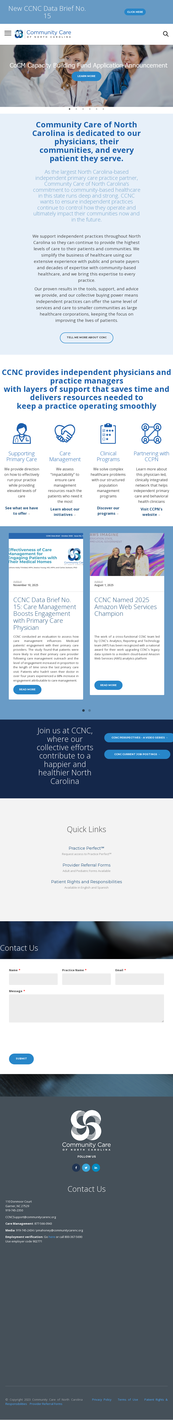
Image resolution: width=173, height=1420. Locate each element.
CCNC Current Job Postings (137, 754)
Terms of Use (128, 1399)
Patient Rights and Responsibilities (86, 881)
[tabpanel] (86, 76)
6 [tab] (103, 109)
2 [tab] (76, 109)
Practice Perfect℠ (86, 848)
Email (119, 970)
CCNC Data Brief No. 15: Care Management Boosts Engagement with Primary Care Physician (44, 613)
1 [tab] (69, 109)
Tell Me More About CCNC (87, 337)
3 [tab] (83, 109)
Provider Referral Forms (87, 865)
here (52, 1237)
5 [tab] (96, 109)
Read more (27, 689)
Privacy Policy (102, 1399)
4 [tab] (90, 109)
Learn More (86, 76)
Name (13, 970)
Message (15, 991)
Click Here (135, 12)
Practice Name (73, 970)
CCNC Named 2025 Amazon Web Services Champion (125, 606)
